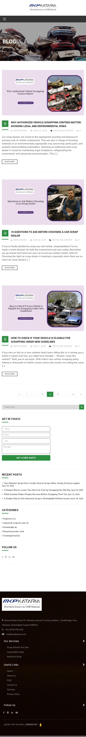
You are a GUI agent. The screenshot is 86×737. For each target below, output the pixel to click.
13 (42, 394)
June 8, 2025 (38, 240)
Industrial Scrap (14, 656)
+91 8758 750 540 (14, 629)
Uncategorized (10, 535)
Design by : (34, 724)
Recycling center (63, 130)
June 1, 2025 (38, 346)
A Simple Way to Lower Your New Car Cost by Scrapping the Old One (37, 490)
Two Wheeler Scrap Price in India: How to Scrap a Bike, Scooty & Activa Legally (42, 483)
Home (10, 671)
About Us (11, 675)
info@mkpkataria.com (16, 634)
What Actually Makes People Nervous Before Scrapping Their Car (35, 494)
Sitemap (11, 689)
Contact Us (12, 685)
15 (58, 394)
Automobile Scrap (15, 652)
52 (73, 394)
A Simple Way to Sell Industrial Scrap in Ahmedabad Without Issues (37, 498)
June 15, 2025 (38, 130)
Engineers (8, 518)
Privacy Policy (13, 694)
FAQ (9, 680)
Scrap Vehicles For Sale (18, 647)
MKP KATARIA (19, 130)
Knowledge (8, 527)
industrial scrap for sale (14, 523)
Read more (10, 162)
